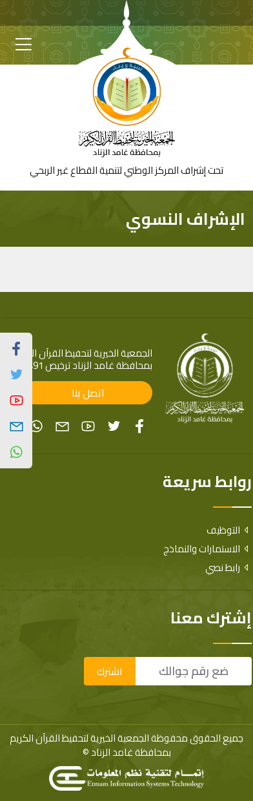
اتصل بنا (88, 392)
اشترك (110, 671)
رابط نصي (228, 567)
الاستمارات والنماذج (207, 548)
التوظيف (229, 530)
